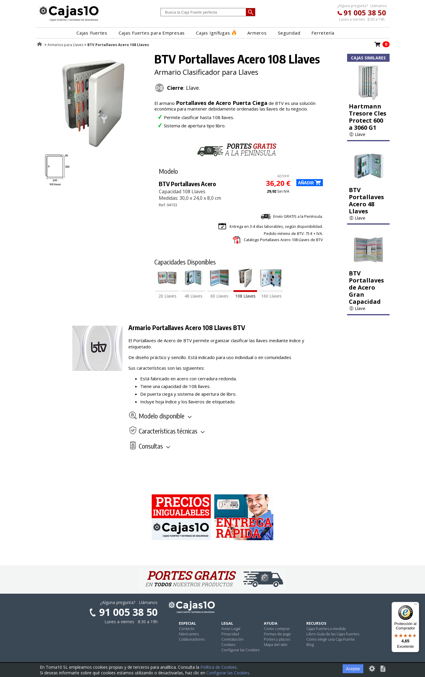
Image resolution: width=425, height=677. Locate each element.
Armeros (257, 33)
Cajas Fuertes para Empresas (152, 33)
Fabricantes (189, 634)
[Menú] (415, 605)
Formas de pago (277, 634)
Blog (310, 644)
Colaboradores (192, 639)
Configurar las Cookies (240, 649)
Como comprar (277, 628)
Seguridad (289, 33)
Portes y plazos (277, 639)
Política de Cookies (218, 667)
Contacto (186, 628)
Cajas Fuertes (91, 33)
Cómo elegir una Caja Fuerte (330, 639)
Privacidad (230, 634)
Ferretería (322, 33)
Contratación (232, 639)
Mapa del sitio (275, 644)
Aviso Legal (230, 628)
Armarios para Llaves (65, 44)
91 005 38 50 (365, 12)
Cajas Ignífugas (216, 33)
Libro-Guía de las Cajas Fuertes (332, 634)
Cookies (228, 644)
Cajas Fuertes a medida (326, 628)
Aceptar (353, 668)
